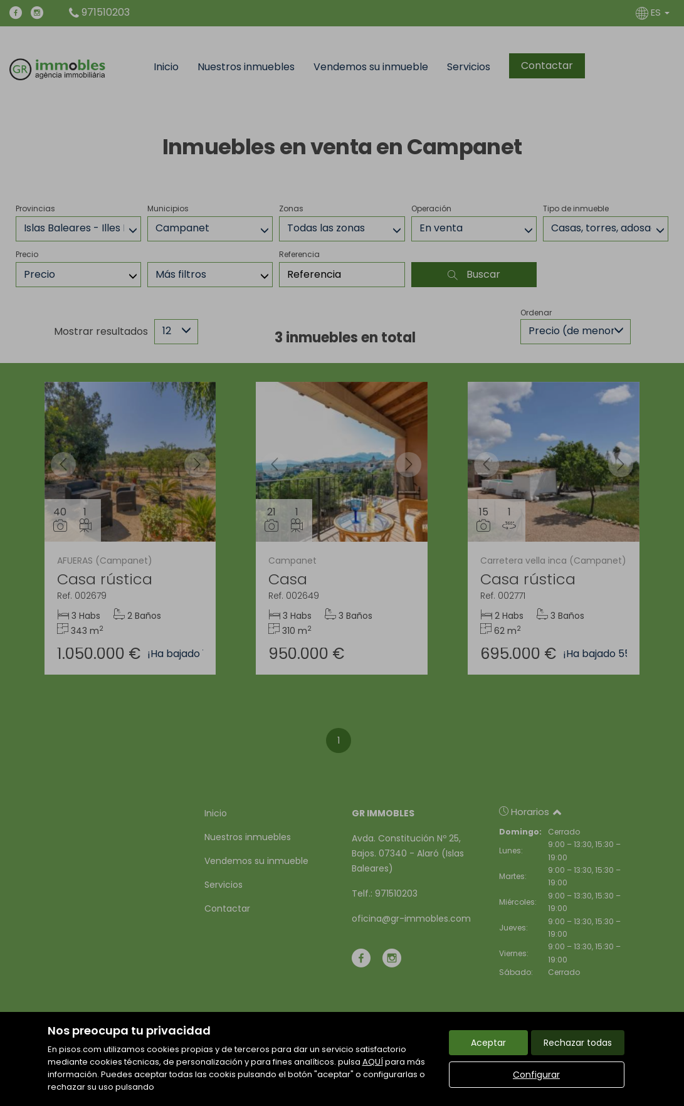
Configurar (536, 1074)
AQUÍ (372, 1062)
